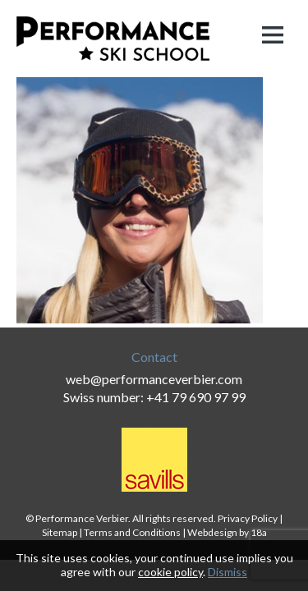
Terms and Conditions (132, 532)
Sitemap (59, 532)
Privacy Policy (248, 518)
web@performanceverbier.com (154, 379)
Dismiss (227, 572)
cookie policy (170, 572)
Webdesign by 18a (227, 532)
